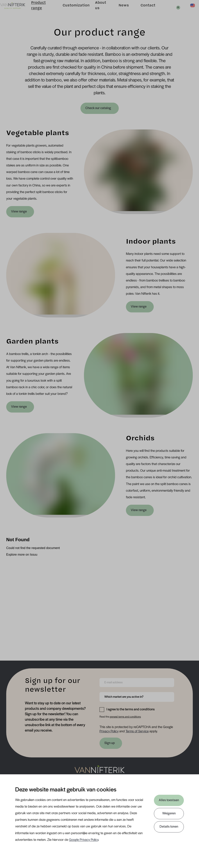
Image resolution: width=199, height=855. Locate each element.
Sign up (109, 743)
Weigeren (169, 813)
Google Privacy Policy (83, 840)
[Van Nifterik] (18, 11)
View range (19, 211)
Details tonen (169, 827)
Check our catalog (98, 108)
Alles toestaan (169, 800)
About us (95, 10)
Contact (141, 11)
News (118, 11)
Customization (70, 11)
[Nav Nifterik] (99, 771)
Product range (38, 10)
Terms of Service (137, 731)
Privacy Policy (109, 731)
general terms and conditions (125, 716)
